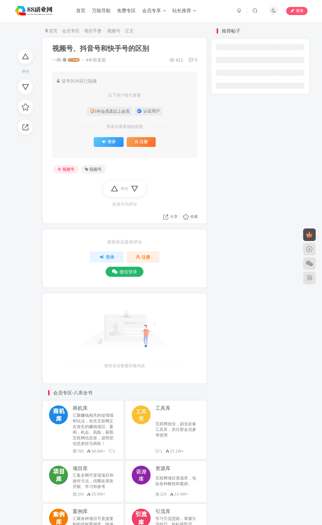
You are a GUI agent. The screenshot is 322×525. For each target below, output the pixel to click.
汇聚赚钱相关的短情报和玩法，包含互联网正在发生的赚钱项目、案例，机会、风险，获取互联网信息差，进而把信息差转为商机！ (93, 429)
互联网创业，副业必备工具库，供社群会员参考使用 (175, 429)
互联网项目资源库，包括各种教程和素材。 (175, 481)
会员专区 (71, 30)
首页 (81, 10)
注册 (141, 142)
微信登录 (124, 271)
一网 (56, 59)
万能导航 (101, 10)
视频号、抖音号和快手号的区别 (100, 48)
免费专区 (126, 10)
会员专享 (154, 10)
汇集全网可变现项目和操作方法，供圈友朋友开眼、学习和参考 (93, 481)
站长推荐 (184, 10)
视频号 (113, 30)
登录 (109, 142)
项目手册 (93, 30)
